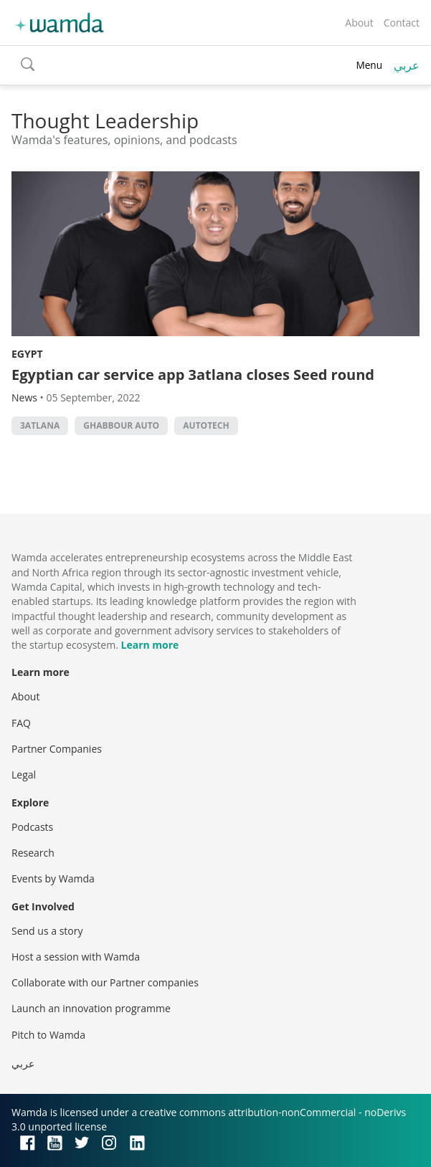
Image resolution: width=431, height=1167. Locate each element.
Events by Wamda (53, 878)
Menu (369, 65)
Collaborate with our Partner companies (105, 982)
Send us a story (46, 931)
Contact (402, 22)
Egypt (27, 354)
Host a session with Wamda (75, 956)
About (359, 22)
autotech (206, 425)
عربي (407, 65)
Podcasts (32, 827)
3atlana (40, 425)
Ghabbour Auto (121, 425)
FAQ (21, 723)
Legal (23, 774)
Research (33, 852)
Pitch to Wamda (48, 1035)
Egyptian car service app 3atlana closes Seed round (192, 374)
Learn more (150, 645)
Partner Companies (56, 749)
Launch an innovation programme (91, 1008)
